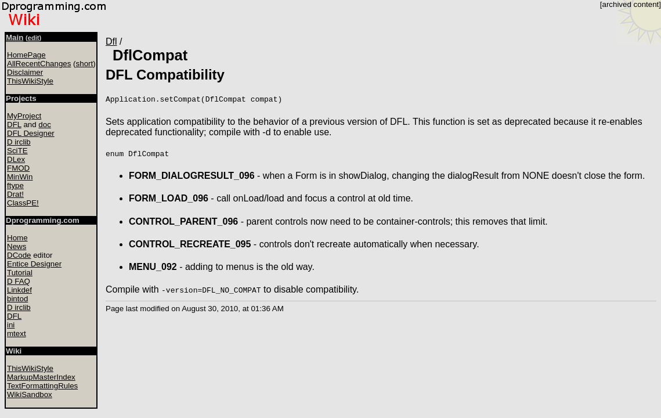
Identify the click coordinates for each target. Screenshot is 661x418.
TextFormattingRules (42, 385)
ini (11, 324)
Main (14, 37)
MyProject (24, 115)
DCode (19, 255)
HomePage (26, 55)
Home (17, 237)
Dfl (111, 41)
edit (33, 37)
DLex (16, 159)
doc (44, 124)
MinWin (19, 176)
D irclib (19, 142)
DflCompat (150, 55)
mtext (16, 333)
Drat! (15, 194)
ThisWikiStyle (30, 81)
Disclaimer (25, 72)
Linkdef (19, 290)
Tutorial (19, 272)
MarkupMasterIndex (41, 377)
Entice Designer (34, 264)
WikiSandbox (29, 394)
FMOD (18, 168)
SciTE (17, 150)
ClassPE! (23, 203)
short (84, 63)
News (16, 246)
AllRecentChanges (39, 63)
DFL (14, 124)
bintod (17, 298)
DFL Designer (31, 133)
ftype (15, 185)
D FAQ (18, 281)
